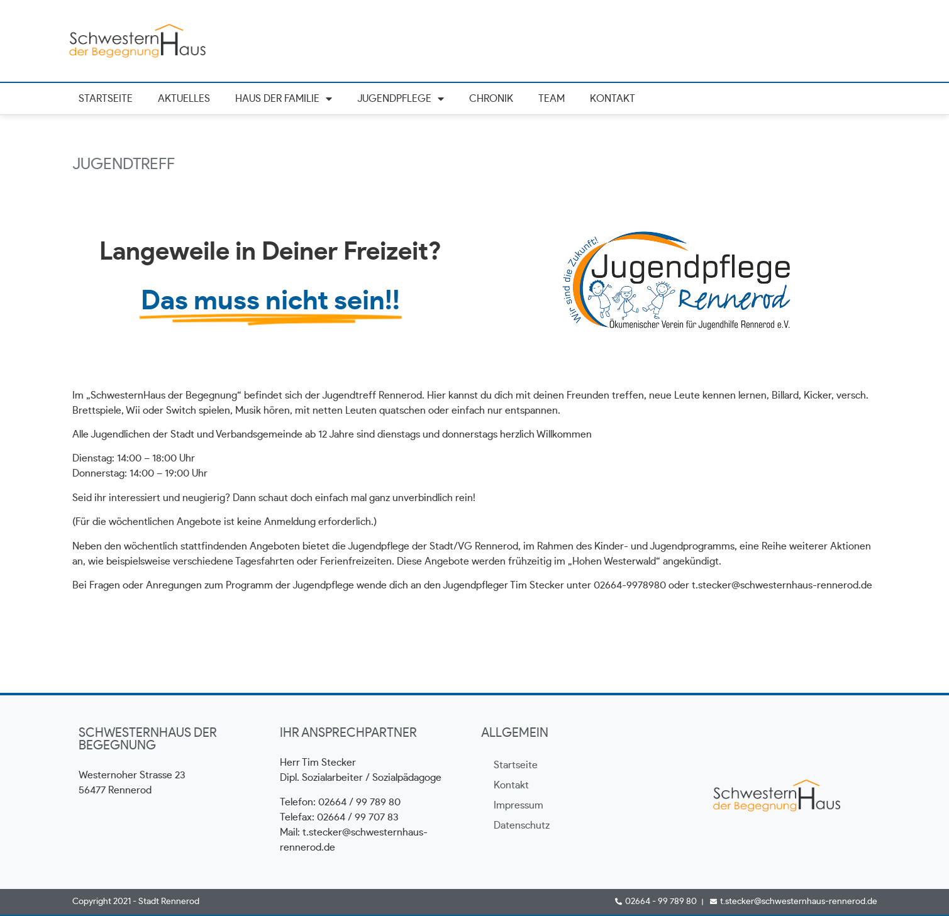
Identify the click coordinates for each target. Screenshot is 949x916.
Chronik (491, 99)
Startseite (106, 99)
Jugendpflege (400, 99)
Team (551, 99)
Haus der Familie (283, 99)
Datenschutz (522, 825)
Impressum (518, 805)
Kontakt (612, 99)
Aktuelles (184, 99)
